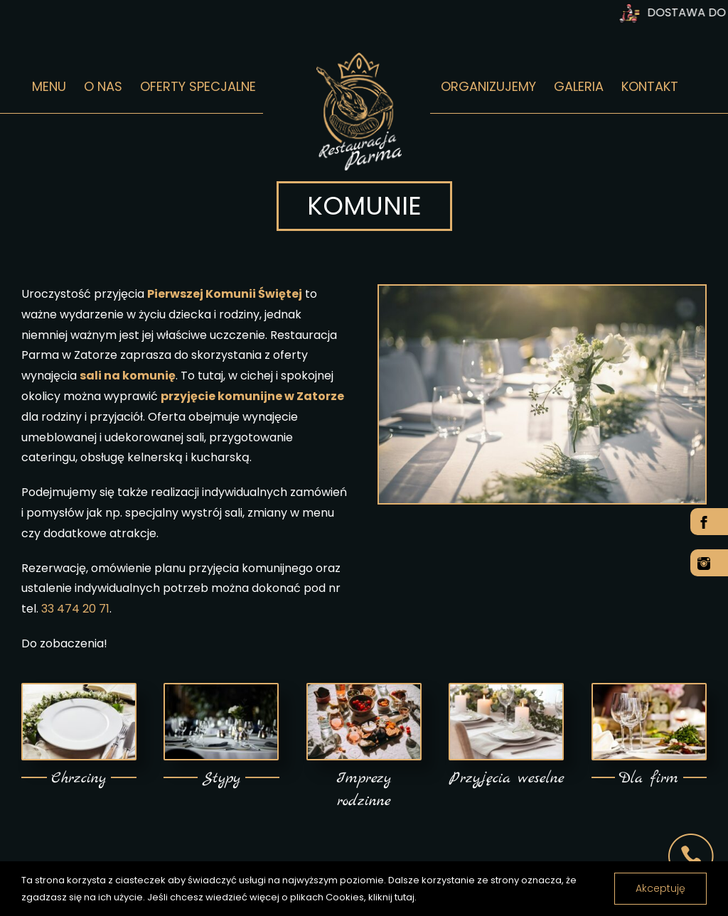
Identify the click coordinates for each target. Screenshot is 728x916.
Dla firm (648, 778)
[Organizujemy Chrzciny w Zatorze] (79, 689)
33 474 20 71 (75, 608)
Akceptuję (660, 888)
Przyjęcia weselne (506, 778)
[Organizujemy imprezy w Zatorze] (364, 689)
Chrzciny (78, 778)
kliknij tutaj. (392, 897)
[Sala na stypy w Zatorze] (221, 689)
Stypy (221, 778)
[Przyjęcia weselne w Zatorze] (506, 689)
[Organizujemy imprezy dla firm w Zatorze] (649, 689)
